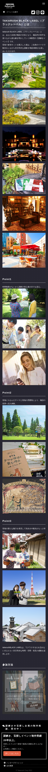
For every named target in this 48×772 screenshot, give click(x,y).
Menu (43, 4)
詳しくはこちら (12, 753)
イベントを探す (12, 12)
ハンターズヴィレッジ (14, 763)
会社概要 (9, 766)
